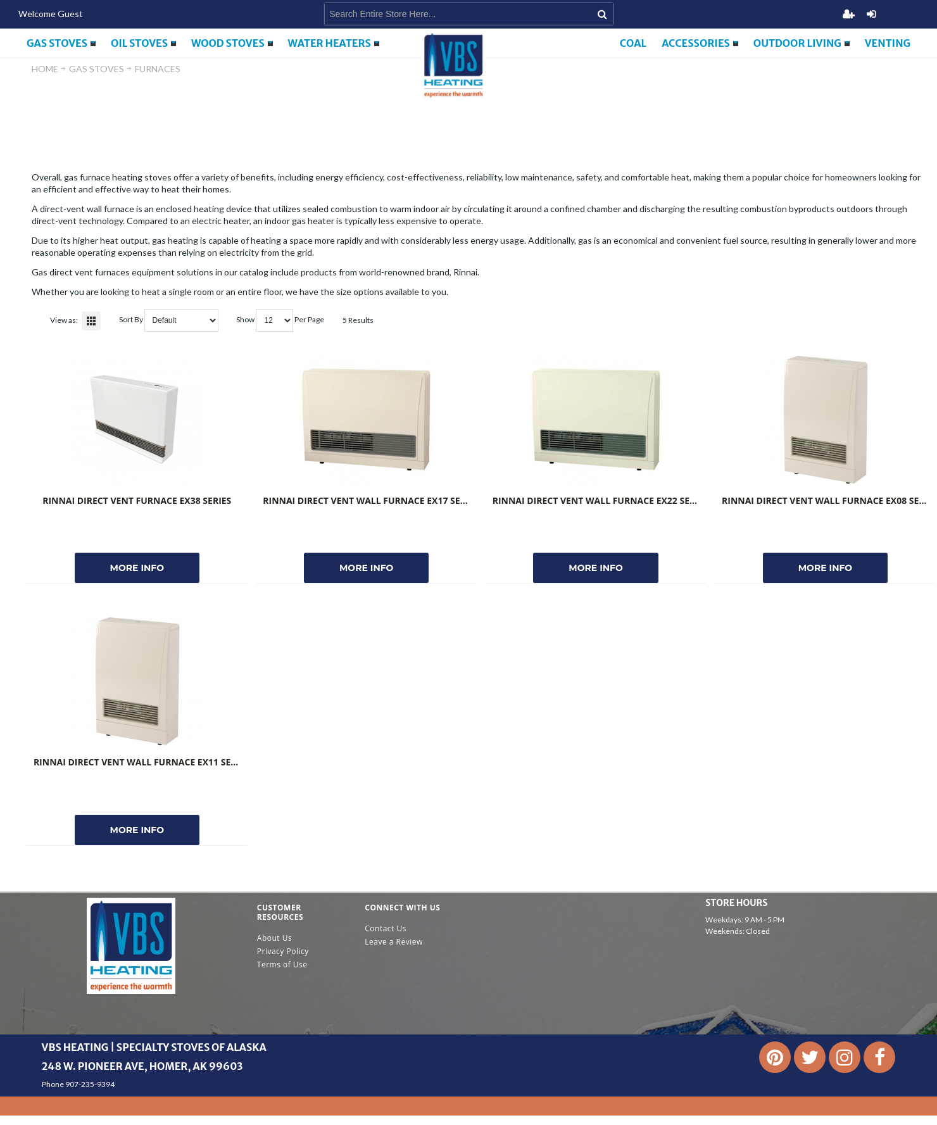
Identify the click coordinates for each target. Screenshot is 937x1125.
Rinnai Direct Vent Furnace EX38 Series (136, 500)
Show (245, 319)
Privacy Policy (283, 951)
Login (871, 14)
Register (848, 14)
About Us (274, 938)
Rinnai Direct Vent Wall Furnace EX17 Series (371, 500)
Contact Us (385, 928)
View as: (64, 320)
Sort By (131, 319)
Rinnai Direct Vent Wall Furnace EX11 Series (141, 762)
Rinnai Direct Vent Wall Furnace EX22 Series (600, 500)
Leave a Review (394, 941)
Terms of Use (282, 964)
